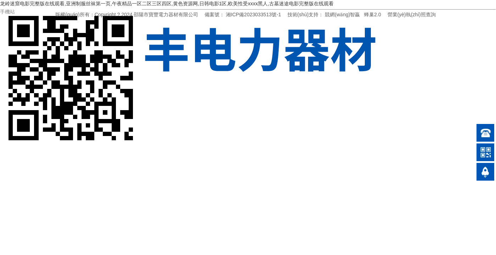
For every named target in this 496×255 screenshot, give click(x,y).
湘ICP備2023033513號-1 (253, 14)
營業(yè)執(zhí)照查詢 (412, 14)
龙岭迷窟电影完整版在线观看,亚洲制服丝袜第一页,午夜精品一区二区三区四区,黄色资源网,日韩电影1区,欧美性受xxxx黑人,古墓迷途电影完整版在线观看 (167, 3)
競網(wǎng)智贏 (342, 14)
